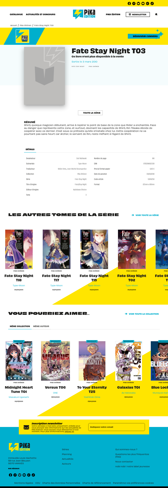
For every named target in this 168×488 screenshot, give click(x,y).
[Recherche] (156, 14)
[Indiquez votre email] (113, 427)
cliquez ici (69, 431)
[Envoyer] (141, 427)
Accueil (13, 25)
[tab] (16, 14)
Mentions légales (23, 482)
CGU (37, 482)
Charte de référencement (96, 482)
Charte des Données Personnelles (61, 482)
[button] (138, 14)
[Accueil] (84, 14)
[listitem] (129, 3)
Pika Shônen (25, 25)
